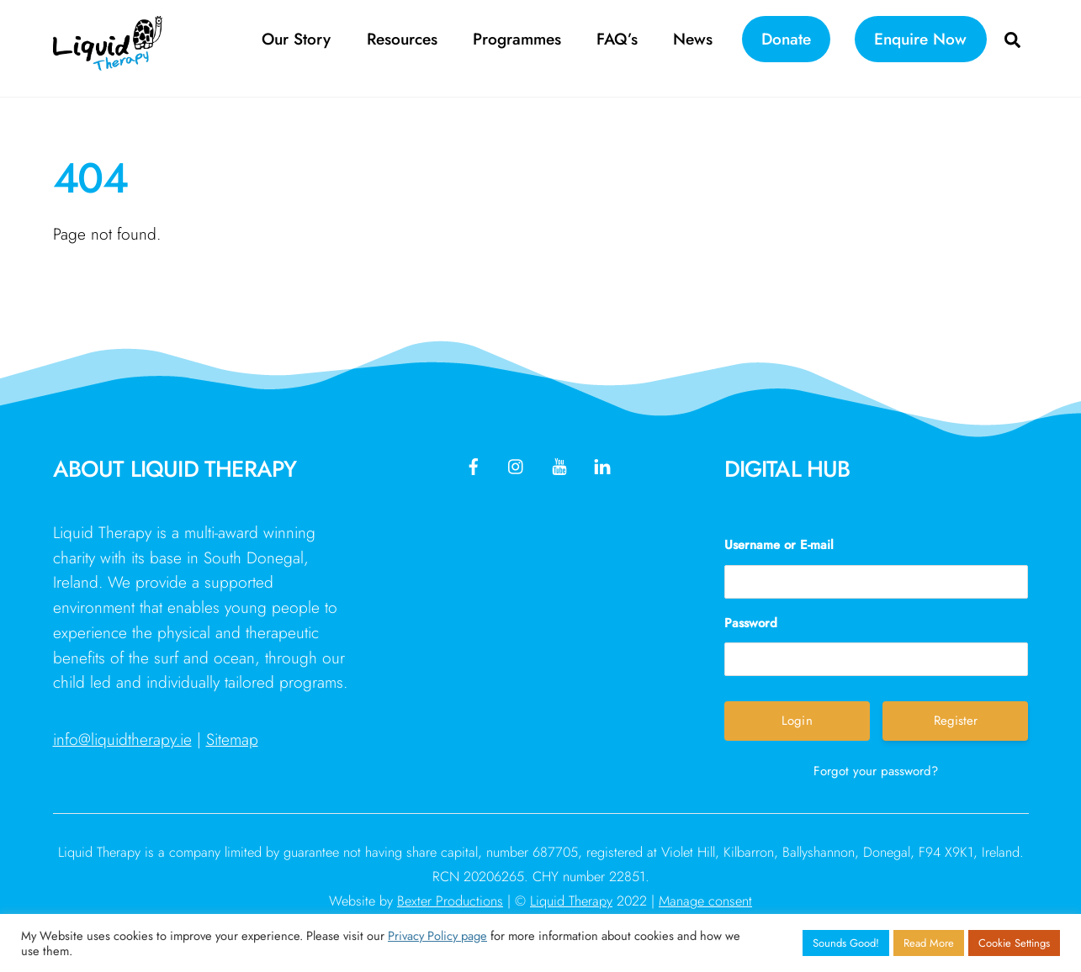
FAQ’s (617, 38)
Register (956, 720)
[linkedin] (602, 464)
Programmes (517, 38)
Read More (928, 943)
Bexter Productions (450, 901)
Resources (402, 38)
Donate (786, 38)
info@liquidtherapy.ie (122, 739)
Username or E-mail (779, 545)
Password (750, 623)
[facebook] (473, 464)
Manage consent (705, 901)
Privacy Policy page (437, 935)
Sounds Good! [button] (846, 943)
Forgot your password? (875, 771)
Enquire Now (920, 38)
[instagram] (516, 464)
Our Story (296, 38)
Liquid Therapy (571, 901)
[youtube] (559, 464)
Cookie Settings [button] (1014, 943)
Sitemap (232, 739)
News (693, 38)
